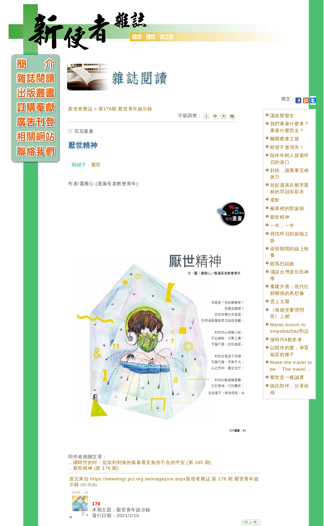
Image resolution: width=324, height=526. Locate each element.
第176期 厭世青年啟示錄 (125, 108)
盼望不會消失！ (287, 147)
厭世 (96, 164)
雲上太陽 (280, 301)
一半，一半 (282, 225)
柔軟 (275, 200)
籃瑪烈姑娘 (282, 263)
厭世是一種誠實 (287, 377)
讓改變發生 (282, 115)
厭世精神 (280, 217)
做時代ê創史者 (286, 339)
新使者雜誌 (80, 108)
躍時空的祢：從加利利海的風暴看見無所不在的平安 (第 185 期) (142, 462)
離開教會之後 (284, 138)
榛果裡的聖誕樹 (287, 208)
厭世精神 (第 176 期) (96, 468)
